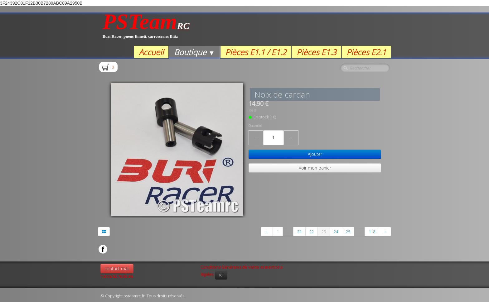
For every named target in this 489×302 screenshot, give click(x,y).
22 (311, 231)
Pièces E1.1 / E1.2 (255, 52)
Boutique (194, 52)
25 (348, 231)
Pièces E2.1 (366, 52)
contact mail (116, 268)
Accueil (151, 52)
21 (299, 231)
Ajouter (315, 154)
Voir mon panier (315, 168)
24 (336, 231)
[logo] (146, 29)
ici (221, 275)
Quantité (255, 125)
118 (372, 231)
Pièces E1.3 (316, 52)
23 (324, 231)
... (288, 231)
